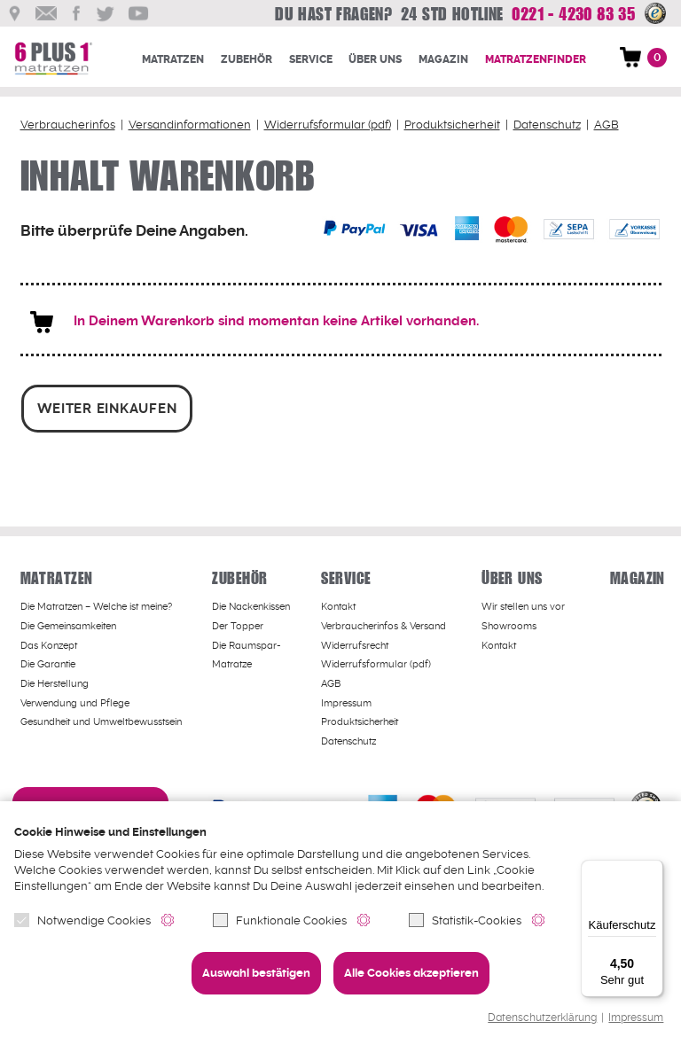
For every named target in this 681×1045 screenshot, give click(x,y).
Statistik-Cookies (465, 920)
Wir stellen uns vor (523, 605)
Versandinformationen (190, 124)
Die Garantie (47, 662)
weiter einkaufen (106, 407)
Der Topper (237, 624)
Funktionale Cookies (280, 920)
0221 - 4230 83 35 (568, 14)
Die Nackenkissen (251, 605)
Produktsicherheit (452, 124)
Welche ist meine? (96, 605)
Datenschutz (547, 124)
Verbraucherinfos (67, 124)
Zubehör (246, 59)
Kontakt (338, 605)
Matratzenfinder (535, 59)
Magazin (443, 59)
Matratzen (173, 59)
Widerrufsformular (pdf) (327, 124)
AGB (606, 124)
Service (311, 59)
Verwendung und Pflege (74, 701)
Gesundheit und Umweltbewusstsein (101, 720)
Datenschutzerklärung (542, 1018)
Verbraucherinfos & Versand (383, 624)
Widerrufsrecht (354, 644)
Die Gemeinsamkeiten (68, 624)
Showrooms (508, 624)
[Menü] (652, 870)
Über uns (375, 59)
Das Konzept (48, 644)
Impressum (635, 1018)
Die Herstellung (54, 682)
